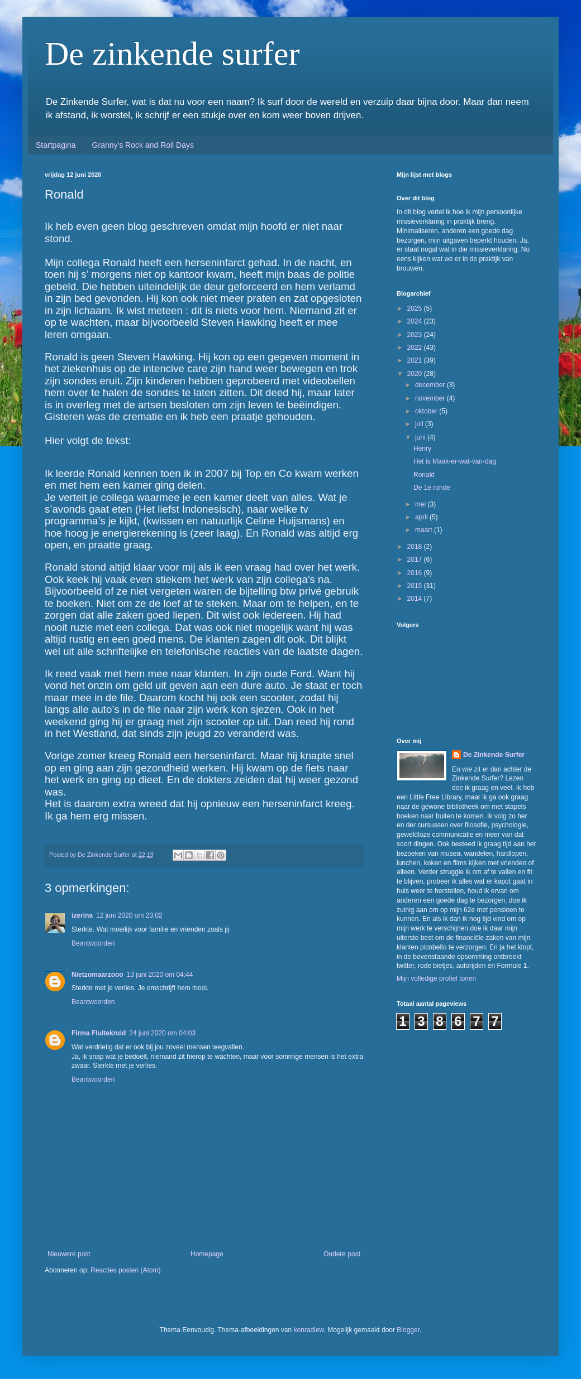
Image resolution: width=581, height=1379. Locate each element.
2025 (415, 308)
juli (420, 424)
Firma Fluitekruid (99, 1033)
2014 (415, 598)
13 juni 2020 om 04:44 (160, 974)
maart (424, 530)
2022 (415, 347)
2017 (415, 559)
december (431, 385)
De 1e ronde (431, 487)
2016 (415, 573)
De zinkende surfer (172, 53)
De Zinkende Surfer (494, 755)
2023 (415, 335)
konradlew (309, 1330)
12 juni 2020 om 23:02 (129, 915)
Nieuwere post (69, 1254)
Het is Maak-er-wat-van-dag (454, 461)
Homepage (207, 1254)
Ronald (424, 475)
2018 (415, 547)
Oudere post (341, 1254)
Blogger (408, 1330)
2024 (415, 321)
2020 (415, 374)
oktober (427, 411)
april (422, 517)
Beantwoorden (93, 943)
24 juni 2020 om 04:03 (162, 1033)
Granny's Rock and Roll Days (143, 145)
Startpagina (56, 145)
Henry (422, 448)
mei (421, 504)
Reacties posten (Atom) (125, 1270)
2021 (415, 360)
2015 (415, 586)
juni (421, 437)
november (431, 398)
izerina (82, 915)
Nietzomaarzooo (97, 974)
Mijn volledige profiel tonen (436, 978)
